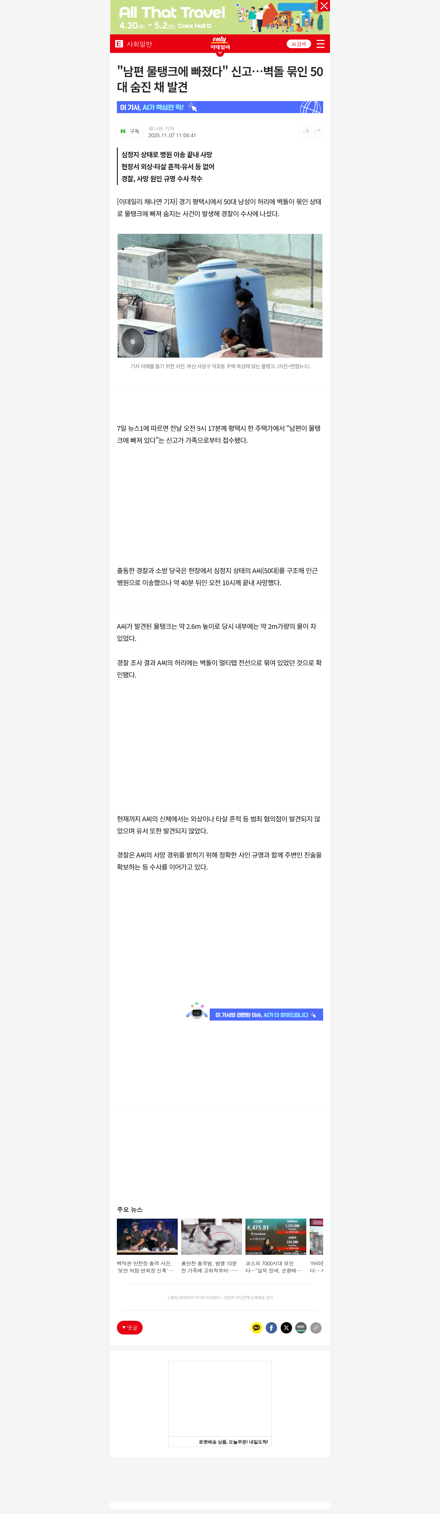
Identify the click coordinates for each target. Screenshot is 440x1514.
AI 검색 (299, 43)
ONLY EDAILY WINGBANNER (220, 43)
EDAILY (119, 43)
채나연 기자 (161, 128)
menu (320, 44)
